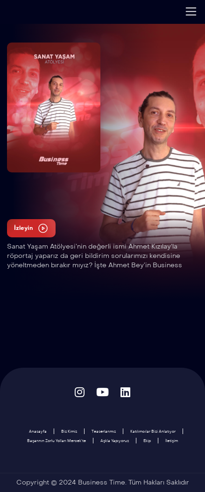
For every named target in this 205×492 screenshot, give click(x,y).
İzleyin (31, 228)
